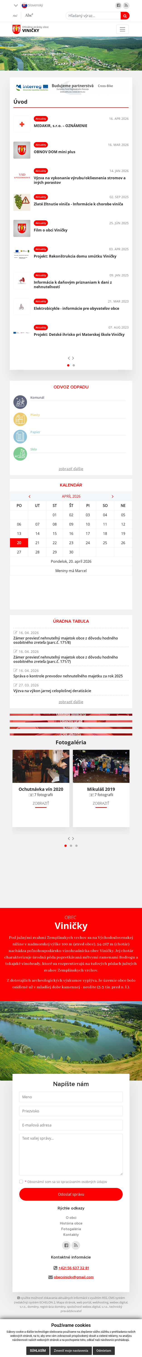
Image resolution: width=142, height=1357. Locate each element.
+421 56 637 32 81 (74, 1268)
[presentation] (69, 358)
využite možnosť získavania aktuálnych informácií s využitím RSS (62, 1298)
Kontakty (71, 1235)
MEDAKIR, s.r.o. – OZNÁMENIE (60, 125)
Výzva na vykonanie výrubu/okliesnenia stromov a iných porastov (80, 180)
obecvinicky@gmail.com (74, 1277)
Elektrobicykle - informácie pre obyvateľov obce (76, 308)
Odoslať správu (71, 1194)
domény (33, 1307)
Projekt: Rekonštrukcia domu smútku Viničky (75, 256)
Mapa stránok (65, 1302)
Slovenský (32, 5)
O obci (71, 1217)
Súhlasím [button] (38, 1350)
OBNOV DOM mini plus (54, 151)
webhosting (100, 1302)
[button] (68, 365)
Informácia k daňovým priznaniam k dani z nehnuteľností (73, 284)
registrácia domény (53, 1307)
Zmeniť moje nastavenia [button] (71, 1350)
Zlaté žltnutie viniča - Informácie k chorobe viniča (78, 204)
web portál (84, 1302)
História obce (71, 1223)
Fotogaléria (71, 1229)
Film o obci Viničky (50, 230)
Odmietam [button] (103, 1350)
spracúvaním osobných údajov (84, 1182)
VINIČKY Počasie (71, 592)
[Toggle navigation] (122, 29)
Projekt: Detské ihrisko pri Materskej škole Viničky (79, 334)
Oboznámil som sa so (66, 1182)
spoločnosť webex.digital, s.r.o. (87, 1307)
